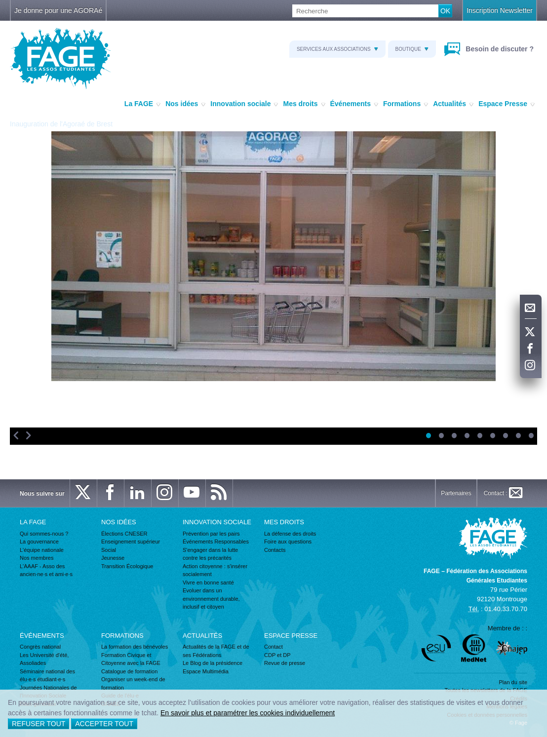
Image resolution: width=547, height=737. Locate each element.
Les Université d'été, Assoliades (44, 659)
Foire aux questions (288, 541)
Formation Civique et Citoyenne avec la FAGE (130, 659)
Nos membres (36, 558)
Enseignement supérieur (130, 541)
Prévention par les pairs (211, 534)
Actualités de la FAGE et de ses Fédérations (216, 651)
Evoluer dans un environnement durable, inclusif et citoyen (211, 598)
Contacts (274, 550)
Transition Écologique (127, 566)
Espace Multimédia (206, 671)
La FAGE (142, 104)
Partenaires (456, 493)
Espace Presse (506, 104)
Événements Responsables (216, 541)
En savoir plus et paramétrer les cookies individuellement (247, 713)
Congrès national (40, 647)
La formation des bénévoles (134, 647)
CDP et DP (277, 655)
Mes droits (304, 104)
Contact (273, 647)
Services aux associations (337, 49)
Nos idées (185, 104)
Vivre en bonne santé (208, 582)
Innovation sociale (244, 104)
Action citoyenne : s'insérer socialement (215, 570)
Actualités (453, 104)
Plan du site (513, 682)
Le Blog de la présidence (212, 663)
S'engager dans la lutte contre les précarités (210, 554)
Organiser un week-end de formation (133, 683)
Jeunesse (112, 558)
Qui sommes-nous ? (44, 534)
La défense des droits (290, 534)
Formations (405, 104)
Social (108, 550)
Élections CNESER (124, 534)
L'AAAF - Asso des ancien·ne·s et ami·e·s (46, 570)
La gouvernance (39, 541)
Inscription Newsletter (500, 10)
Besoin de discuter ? (499, 49)
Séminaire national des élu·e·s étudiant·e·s (47, 675)
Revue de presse (284, 663)
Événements (354, 104)
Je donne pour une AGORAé (58, 10)
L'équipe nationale (42, 550)
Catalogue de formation (129, 671)
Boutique (412, 49)
